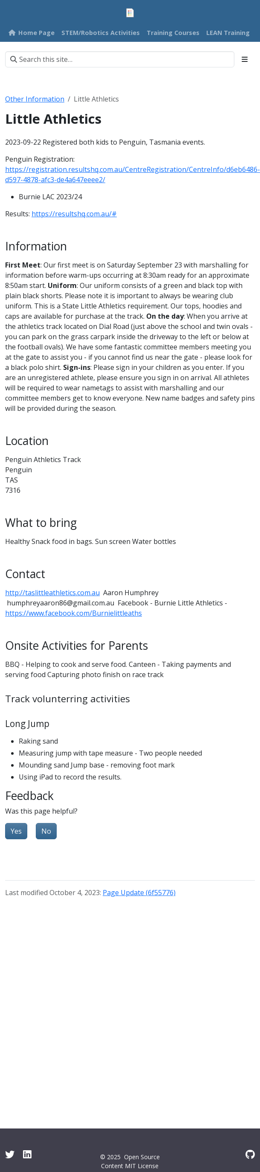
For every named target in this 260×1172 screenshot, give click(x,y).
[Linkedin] (27, 1154)
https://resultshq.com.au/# (74, 213)
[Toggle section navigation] (244, 59)
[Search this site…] (119, 59)
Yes (16, 831)
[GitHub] (250, 1154)
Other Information (34, 99)
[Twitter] (9, 1154)
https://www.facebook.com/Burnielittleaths (73, 613)
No (46, 831)
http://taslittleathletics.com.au (52, 592)
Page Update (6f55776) (139, 892)
